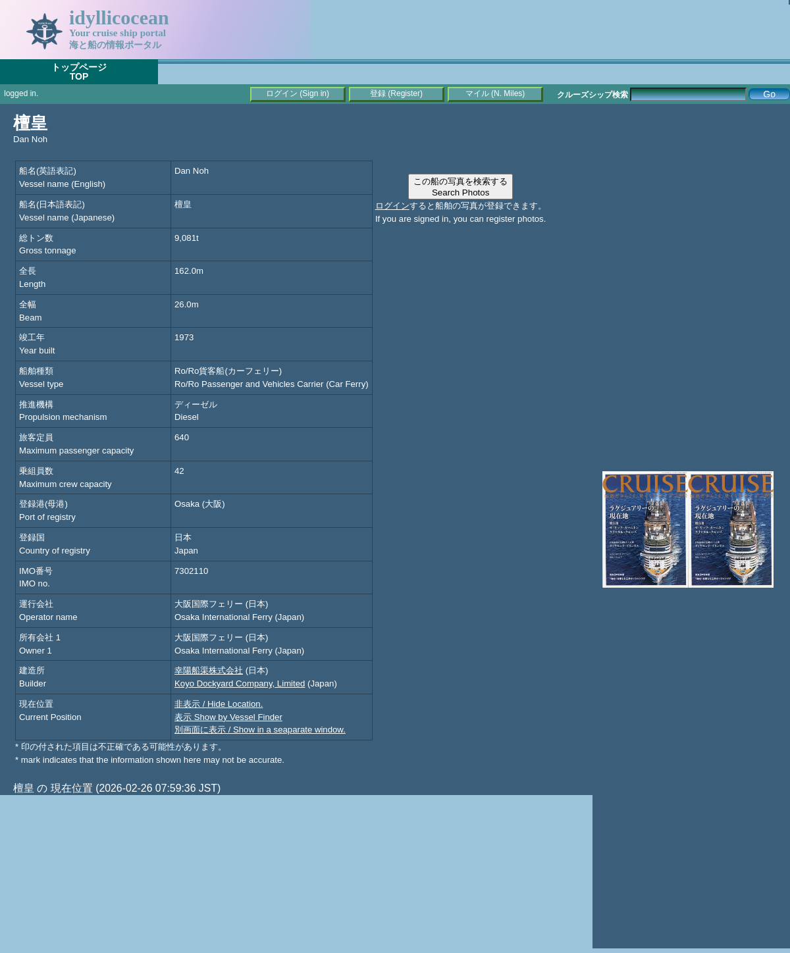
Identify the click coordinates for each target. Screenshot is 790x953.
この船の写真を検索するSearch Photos (460, 186)
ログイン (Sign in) (297, 93)
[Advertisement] (691, 197)
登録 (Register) (396, 93)
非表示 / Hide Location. (218, 704)
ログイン (392, 206)
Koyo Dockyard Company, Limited (239, 683)
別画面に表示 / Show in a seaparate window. (260, 729)
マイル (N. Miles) (495, 93)
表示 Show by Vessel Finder (228, 717)
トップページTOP (79, 72)
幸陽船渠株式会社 (208, 670)
